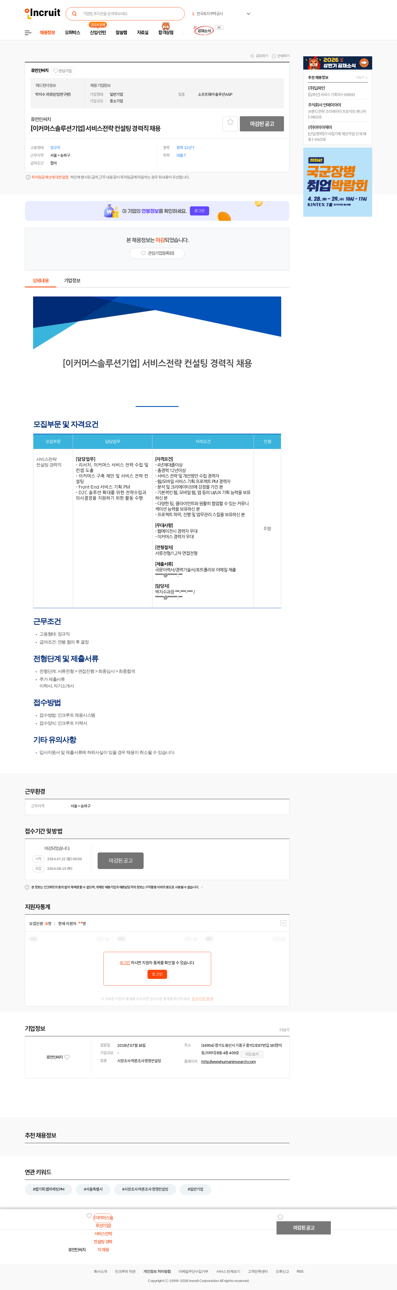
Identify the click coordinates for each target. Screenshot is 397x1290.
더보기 (284, 1029)
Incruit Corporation (204, 1280)
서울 (74, 806)
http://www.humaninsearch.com (228, 1061)
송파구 (85, 806)
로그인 (125, 963)
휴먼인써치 (40, 70)
